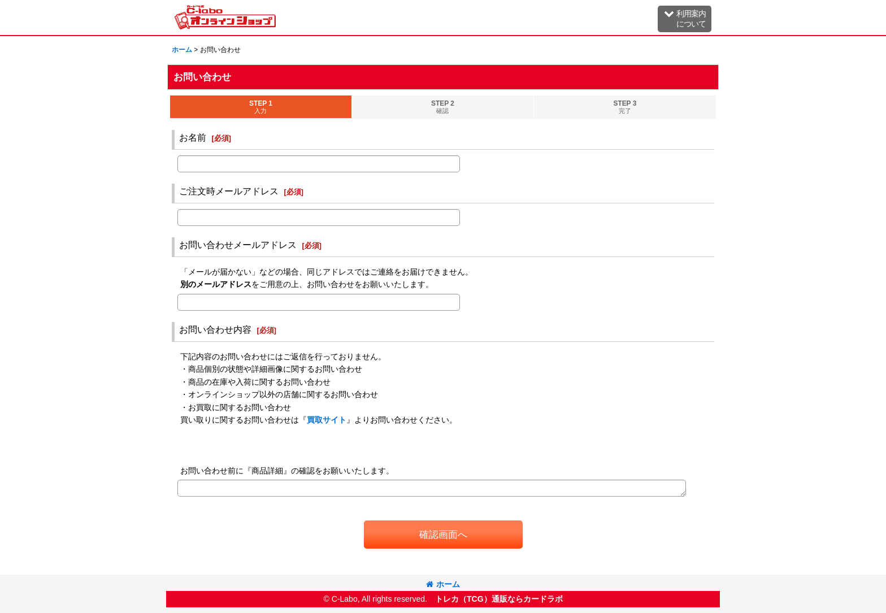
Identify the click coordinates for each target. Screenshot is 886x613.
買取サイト (326, 419)
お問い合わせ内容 (215, 329)
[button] (684, 19)
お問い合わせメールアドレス (238, 245)
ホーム (443, 584)
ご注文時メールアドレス (229, 191)
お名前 (192, 137)
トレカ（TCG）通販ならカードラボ (499, 598)
